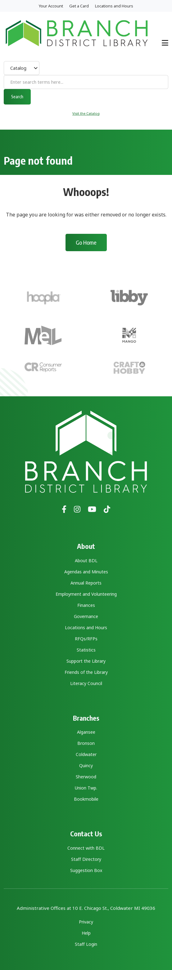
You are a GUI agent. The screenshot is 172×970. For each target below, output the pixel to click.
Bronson (86, 743)
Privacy (86, 922)
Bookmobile (86, 799)
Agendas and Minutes (86, 572)
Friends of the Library (86, 672)
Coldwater (86, 754)
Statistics (86, 650)
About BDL (86, 560)
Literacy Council (86, 683)
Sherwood (86, 777)
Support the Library (86, 661)
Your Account (51, 6)
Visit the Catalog (86, 113)
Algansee (86, 732)
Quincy (86, 765)
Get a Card (79, 6)
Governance (86, 616)
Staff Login (86, 944)
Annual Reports (86, 583)
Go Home (86, 242)
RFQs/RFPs (86, 639)
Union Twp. (86, 788)
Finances (86, 605)
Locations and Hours (114, 6)
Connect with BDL (86, 848)
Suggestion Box (86, 870)
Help (86, 933)
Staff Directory (86, 859)
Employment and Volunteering (86, 594)
